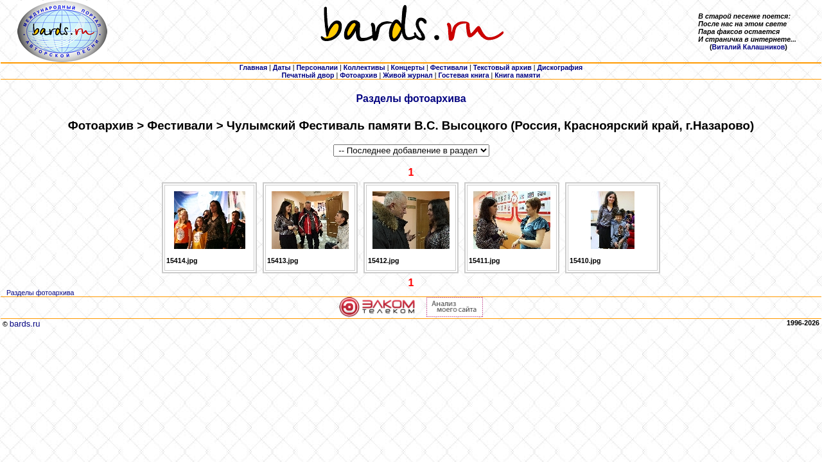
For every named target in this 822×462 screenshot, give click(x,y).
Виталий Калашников (748, 47)
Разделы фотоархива (411, 98)
